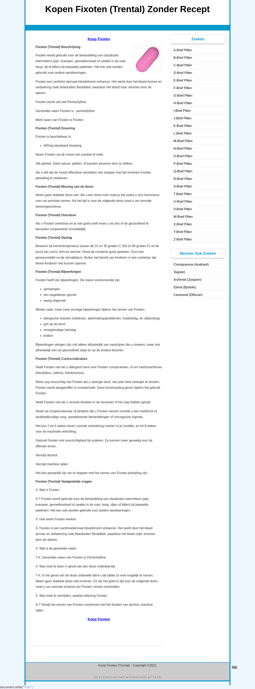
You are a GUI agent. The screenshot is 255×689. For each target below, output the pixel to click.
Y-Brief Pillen (183, 232)
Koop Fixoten (99, 39)
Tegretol (179, 272)
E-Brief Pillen (183, 80)
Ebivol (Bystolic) (185, 287)
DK (103, 677)
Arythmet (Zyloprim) (187, 279)
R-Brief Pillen (183, 179)
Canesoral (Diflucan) (188, 294)
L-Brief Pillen (183, 133)
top (234, 667)
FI (124, 677)
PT (152, 677)
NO (138, 677)
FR (130, 677)
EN (118, 677)
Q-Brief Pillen (183, 171)
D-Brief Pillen (183, 73)
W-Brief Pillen (183, 216)
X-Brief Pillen (183, 224)
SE (159, 677)
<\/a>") (28, 687)
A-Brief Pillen (183, 50)
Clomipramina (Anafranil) (191, 264)
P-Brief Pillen (183, 163)
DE (96, 677)
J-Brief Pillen (182, 118)
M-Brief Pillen (183, 141)
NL (145, 677)
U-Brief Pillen (183, 201)
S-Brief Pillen (183, 186)
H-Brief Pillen (183, 103)
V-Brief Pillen (183, 209)
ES (110, 677)
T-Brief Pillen (183, 194)
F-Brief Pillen (183, 88)
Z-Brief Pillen (183, 239)
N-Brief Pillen (183, 148)
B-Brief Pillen (183, 57)
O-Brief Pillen (183, 156)
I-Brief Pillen (182, 110)
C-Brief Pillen (183, 65)
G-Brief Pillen (183, 95)
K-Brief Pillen (183, 126)
